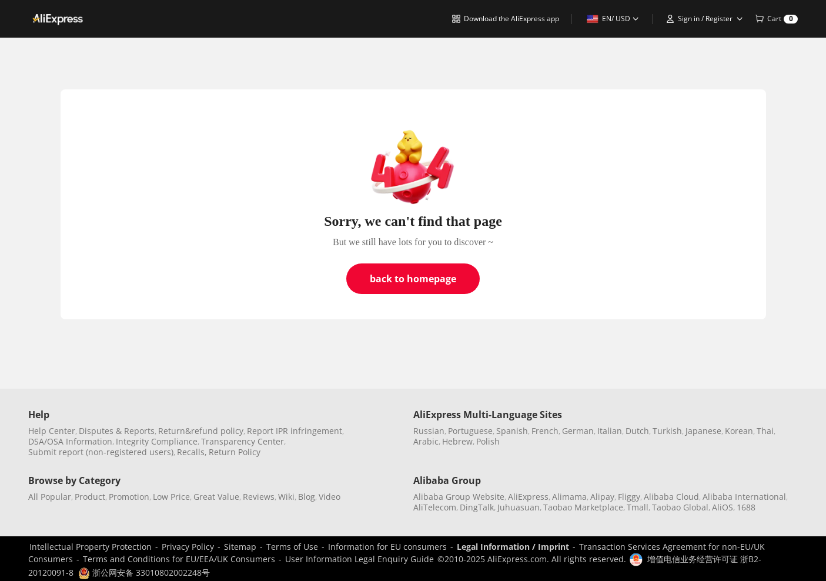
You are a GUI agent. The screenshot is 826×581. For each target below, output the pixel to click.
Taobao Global (680, 507)
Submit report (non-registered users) (100, 452)
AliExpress (528, 496)
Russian (428, 430)
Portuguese (470, 430)
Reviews (259, 496)
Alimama (569, 496)
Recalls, (192, 452)
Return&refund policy (200, 430)
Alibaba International (744, 496)
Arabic (426, 441)
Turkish (667, 430)
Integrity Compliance (157, 441)
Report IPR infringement (294, 430)
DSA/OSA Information (70, 441)
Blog (306, 496)
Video (329, 496)
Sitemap (240, 546)
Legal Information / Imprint (513, 546)
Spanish (512, 430)
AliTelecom (434, 507)
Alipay (602, 496)
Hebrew (457, 441)
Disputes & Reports (117, 430)
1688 (746, 507)
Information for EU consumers (387, 546)
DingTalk (477, 507)
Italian (609, 430)
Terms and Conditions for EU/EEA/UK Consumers (179, 559)
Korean (739, 430)
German (578, 430)
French (545, 430)
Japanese (703, 430)
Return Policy (234, 452)
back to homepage (413, 278)
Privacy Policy (188, 546)
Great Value (216, 496)
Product (90, 496)
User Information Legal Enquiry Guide (359, 559)
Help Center (51, 430)
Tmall (637, 507)
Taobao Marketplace (583, 507)
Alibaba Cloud (671, 496)
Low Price (171, 496)
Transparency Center (242, 441)
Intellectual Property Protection (90, 546)
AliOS (722, 507)
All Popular (49, 496)
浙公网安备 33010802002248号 (144, 572)
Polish (488, 441)
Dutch (637, 430)
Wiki (286, 496)
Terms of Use (292, 546)
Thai (765, 430)
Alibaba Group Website (458, 496)
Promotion (129, 496)
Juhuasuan (518, 507)
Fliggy (629, 496)
